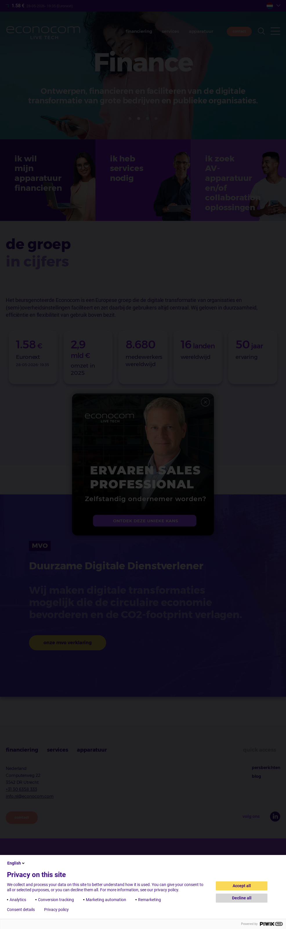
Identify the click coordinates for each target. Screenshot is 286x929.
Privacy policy (56, 909)
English (16, 863)
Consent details (21, 909)
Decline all (241, 898)
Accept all (242, 885)
